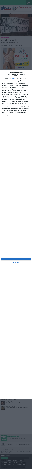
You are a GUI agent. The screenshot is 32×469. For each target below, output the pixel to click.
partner (13, 78)
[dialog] (16, 234)
